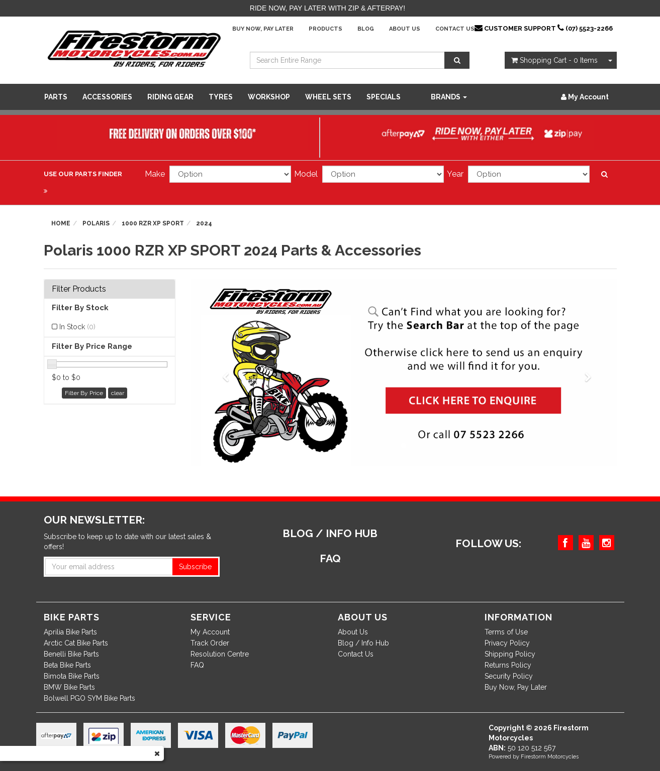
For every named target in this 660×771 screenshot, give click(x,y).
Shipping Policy (510, 654)
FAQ (197, 665)
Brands (449, 97)
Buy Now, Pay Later (263, 29)
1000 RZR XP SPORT (153, 223)
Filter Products (79, 289)
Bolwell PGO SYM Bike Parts (89, 698)
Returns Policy (508, 665)
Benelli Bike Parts (71, 654)
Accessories (107, 97)
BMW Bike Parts (69, 687)
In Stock (77, 327)
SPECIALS (383, 97)
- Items (554, 60)
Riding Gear (170, 97)
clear (117, 393)
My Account (210, 632)
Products (325, 29)
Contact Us (455, 29)
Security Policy (509, 676)
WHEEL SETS (328, 97)
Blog (365, 29)
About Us (404, 29)
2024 (204, 223)
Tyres (221, 97)
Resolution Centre (220, 654)
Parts (55, 97)
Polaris (96, 223)
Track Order (210, 643)
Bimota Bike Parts (72, 676)
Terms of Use (506, 632)
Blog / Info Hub (363, 643)
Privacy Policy (507, 643)
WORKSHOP (269, 97)
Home (60, 223)
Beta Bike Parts (67, 665)
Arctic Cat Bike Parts (76, 643)
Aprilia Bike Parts (70, 632)
